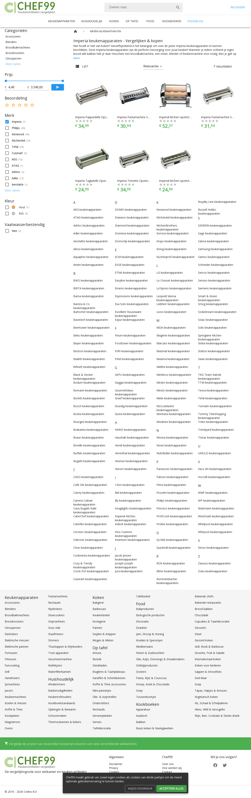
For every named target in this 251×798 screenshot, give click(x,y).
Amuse (97, 653)
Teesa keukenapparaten (213, 390)
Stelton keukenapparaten (214, 351)
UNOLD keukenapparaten (214, 453)
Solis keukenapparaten (212, 327)
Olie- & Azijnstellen (104, 697)
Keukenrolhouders (59, 697)
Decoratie (142, 621)
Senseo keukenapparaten (214, 280)
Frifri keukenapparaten (129, 351)
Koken (114, 21)
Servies (97, 722)
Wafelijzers (55, 665)
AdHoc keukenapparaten (89, 225)
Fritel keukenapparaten (129, 359)
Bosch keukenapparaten (88, 406)
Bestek (97, 659)
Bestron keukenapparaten (89, 351)
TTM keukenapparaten (212, 382)
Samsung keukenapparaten (215, 249)
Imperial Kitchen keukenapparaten (126, 518)
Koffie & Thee (14, 709)
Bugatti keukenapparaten (89, 461)
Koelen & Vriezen (15, 703)
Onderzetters (101, 703)
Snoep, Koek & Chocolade (152, 684)
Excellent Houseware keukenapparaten (128, 314)
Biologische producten (150, 615)
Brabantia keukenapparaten (90, 429)
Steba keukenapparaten (213, 343)
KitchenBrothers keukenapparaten (167, 227)
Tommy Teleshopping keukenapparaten (212, 416)
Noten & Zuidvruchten (150, 653)
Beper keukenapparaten (88, 343)
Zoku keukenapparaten (212, 571)
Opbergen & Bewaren (62, 709)
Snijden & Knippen (104, 634)
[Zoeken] (138, 7)
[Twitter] (224, 765)
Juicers (9, 690)
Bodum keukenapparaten (89, 382)
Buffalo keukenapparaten (89, 453)
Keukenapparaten (61, 21)
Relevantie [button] (151, 66)
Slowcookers (56, 615)
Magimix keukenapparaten (173, 335)
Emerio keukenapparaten (131, 288)
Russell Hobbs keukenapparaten (209, 211)
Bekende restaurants (208, 602)
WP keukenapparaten (211, 500)
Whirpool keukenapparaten (215, 532)
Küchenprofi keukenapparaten (175, 257)
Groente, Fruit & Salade (210, 653)
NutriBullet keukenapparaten (174, 453)
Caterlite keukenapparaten (90, 524)
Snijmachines (56, 621)
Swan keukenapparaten (213, 359)
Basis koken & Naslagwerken (154, 728)
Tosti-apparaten (58, 653)
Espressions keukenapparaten (134, 296)
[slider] (34, 81)
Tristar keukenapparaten (213, 437)
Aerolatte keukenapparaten (90, 241)
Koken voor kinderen (208, 665)
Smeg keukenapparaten (213, 304)
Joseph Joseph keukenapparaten (126, 565)
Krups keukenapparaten (171, 241)
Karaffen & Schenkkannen (109, 678)
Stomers (53, 640)
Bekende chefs (204, 596)
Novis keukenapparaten (171, 445)
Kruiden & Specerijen (149, 640)
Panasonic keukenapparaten (174, 469)
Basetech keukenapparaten (90, 320)
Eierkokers (11, 634)
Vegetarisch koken (206, 697)
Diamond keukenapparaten (132, 225)
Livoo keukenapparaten (171, 312)
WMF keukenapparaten (212, 493)
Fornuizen (11, 653)
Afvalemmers (56, 684)
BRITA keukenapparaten (88, 288)
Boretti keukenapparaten (89, 398)
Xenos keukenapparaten (213, 547)
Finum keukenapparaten (130, 335)
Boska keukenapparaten (88, 414)
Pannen (97, 628)
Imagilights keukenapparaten (133, 508)
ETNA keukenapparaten (130, 272)
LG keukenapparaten (169, 272)
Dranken (141, 628)
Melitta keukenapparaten (172, 367)
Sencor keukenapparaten (214, 272)
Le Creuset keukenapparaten (174, 280)
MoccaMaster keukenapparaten (167, 408)
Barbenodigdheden (60, 690)
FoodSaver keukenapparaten (133, 343)
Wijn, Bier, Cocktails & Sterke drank (217, 716)
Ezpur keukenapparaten (130, 320)
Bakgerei (98, 602)
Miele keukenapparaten (171, 398)
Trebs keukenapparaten (213, 422)
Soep (139, 690)
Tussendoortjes (146, 697)
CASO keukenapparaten (88, 477)
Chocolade (201, 615)
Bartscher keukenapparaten (90, 312)
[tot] (17, 87)
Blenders (10, 609)
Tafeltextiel (143, 596)
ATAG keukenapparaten (88, 217)
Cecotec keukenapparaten (89, 532)
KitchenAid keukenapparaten (174, 217)
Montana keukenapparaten (173, 414)
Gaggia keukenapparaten (130, 382)
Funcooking (12, 665)
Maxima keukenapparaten (172, 359)
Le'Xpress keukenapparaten (173, 288)
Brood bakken (204, 609)
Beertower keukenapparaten (91, 327)
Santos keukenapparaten (214, 257)
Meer (76, 58)
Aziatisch (141, 716)
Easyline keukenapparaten (131, 280)
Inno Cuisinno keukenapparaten (126, 534)
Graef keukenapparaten (130, 398)
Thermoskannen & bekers (64, 722)
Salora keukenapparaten (213, 241)
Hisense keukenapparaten (131, 461)
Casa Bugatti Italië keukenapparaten (84, 510)
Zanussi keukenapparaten (214, 563)
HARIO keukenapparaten (130, 429)
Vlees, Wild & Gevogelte (210, 709)
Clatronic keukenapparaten (90, 540)
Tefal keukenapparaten (212, 398)
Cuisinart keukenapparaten (90, 579)
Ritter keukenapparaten (171, 571)
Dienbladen (100, 665)
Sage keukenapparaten (212, 233)
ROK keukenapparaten (170, 563)
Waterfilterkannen (59, 672)
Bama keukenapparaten (88, 296)
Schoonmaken (57, 716)
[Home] (75, 31)
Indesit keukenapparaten (130, 524)
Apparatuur (143, 709)
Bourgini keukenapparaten (90, 422)
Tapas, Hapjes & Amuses (211, 690)
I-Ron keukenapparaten (130, 485)
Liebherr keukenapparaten (173, 304)
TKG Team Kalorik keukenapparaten (209, 376)
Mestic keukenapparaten (172, 390)
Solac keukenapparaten (213, 320)
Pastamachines (58, 596)
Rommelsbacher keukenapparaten (167, 581)
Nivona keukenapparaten (172, 437)
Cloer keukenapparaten (88, 547)
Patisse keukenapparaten (172, 477)
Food (150, 21)
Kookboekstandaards (61, 703)
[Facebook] (215, 765)
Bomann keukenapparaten (90, 390)
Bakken (141, 722)
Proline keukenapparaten (172, 524)
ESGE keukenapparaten (129, 265)
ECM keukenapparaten (129, 257)
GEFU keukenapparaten (130, 375)
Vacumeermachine (60, 659)
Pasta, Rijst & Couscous (151, 678)
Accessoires (12, 602)
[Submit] (57, 87)
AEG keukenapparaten (87, 209)
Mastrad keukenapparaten (173, 351)
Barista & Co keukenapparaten (84, 306)
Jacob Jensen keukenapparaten (126, 557)
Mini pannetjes (102, 690)
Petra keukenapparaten (171, 485)
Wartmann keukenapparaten (216, 508)
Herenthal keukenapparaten (132, 453)
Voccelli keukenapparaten (214, 477)
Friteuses (10, 659)
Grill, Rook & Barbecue (209, 646)
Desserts (200, 628)
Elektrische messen (17, 640)
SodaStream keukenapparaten (217, 312)
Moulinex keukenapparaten (173, 422)
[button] (34, 36)
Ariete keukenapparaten (88, 265)
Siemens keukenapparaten (215, 288)
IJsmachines (12, 684)
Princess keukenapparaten (173, 508)
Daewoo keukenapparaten (132, 217)
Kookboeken (171, 21)
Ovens (9, 728)
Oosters (141, 672)
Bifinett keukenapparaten (89, 367)
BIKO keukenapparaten (88, 280)
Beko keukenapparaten (88, 335)
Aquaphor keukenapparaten (90, 257)
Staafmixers (55, 634)
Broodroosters (14, 621)
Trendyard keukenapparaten (216, 429)
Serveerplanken (102, 716)
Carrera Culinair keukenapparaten (84, 502)
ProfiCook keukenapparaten (174, 516)
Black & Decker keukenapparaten (84, 376)
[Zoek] (178, 7)
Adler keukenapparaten (88, 233)
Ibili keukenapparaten (128, 493)
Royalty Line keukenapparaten (217, 202)
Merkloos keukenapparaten (173, 375)
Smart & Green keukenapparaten (209, 298)
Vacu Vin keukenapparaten (214, 469)
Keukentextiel (101, 615)
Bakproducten (145, 609)
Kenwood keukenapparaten (173, 209)
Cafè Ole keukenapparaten (90, 485)
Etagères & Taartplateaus (109, 672)
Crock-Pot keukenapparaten (91, 571)
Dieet (198, 634)
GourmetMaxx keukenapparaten (126, 392)
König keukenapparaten (171, 249)
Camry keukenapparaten (88, 493)
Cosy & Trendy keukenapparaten (84, 565)
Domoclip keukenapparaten (132, 241)
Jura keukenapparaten (129, 571)
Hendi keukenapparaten (130, 445)
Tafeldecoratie (102, 728)
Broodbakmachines (17, 615)
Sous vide (54, 628)
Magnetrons (12, 722)
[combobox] (143, 7)
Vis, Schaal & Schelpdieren (211, 703)
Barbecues (99, 609)
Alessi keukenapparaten (88, 249)
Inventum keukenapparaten (132, 540)
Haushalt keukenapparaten (132, 437)
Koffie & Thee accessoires (109, 684)
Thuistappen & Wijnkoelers (65, 646)
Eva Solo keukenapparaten (132, 304)
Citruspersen (13, 628)
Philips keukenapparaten (171, 500)
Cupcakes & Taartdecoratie (212, 621)
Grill (7, 672)
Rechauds (54, 602)
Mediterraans (144, 646)
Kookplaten (12, 716)
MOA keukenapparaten (171, 327)
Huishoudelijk (91, 21)
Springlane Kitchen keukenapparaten (209, 337)
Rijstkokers (55, 609)
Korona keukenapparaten (172, 233)
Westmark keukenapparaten (216, 516)
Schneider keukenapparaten (215, 265)
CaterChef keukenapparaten (91, 516)
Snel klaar (201, 678)
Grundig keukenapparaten (131, 406)
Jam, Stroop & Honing (150, 634)
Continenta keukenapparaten (91, 555)
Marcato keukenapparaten (173, 343)
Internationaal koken (208, 659)
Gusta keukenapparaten (130, 414)
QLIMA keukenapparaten (172, 540)
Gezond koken (204, 640)
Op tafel (132, 21)
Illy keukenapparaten (128, 500)
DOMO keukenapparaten (131, 209)
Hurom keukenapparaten (130, 469)
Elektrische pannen (16, 646)
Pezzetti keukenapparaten (172, 493)
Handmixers (12, 678)
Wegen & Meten (103, 640)
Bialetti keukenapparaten (89, 359)
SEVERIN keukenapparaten (215, 225)
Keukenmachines (15, 697)
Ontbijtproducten (147, 665)
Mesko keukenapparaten (172, 382)
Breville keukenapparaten (89, 445)
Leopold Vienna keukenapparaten (167, 298)
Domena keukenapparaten (132, 233)
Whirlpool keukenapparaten (215, 524)
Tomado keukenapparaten (215, 406)
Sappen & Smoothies (208, 672)
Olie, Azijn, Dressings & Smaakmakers (160, 659)
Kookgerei (99, 621)
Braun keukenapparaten (88, 437)
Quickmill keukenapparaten (173, 547)
